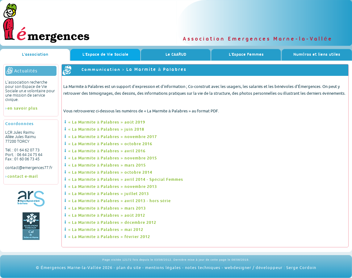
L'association (35, 54)
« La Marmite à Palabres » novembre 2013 (112, 186)
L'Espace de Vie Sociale (105, 54)
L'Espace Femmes (246, 54)
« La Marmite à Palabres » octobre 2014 (110, 172)
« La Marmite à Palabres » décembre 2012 (112, 222)
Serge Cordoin (301, 267)
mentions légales (163, 267)
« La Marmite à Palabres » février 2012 (109, 236)
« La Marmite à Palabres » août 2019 (106, 122)
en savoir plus (22, 108)
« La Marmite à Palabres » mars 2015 (107, 165)
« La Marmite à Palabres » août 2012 (106, 215)
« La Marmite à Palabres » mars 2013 (107, 208)
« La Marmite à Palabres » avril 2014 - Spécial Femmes (125, 179)
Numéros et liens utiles (316, 54)
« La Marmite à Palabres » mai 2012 (105, 229)
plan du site (128, 267)
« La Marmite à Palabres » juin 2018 (106, 129)
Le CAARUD (176, 54)
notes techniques (202, 267)
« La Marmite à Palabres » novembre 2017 (112, 136)
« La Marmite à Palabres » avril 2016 (106, 151)
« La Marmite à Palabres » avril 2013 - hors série (119, 200)
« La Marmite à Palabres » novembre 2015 (112, 158)
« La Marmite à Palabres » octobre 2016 (110, 143)
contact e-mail (22, 176)
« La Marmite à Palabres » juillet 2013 (108, 193)
